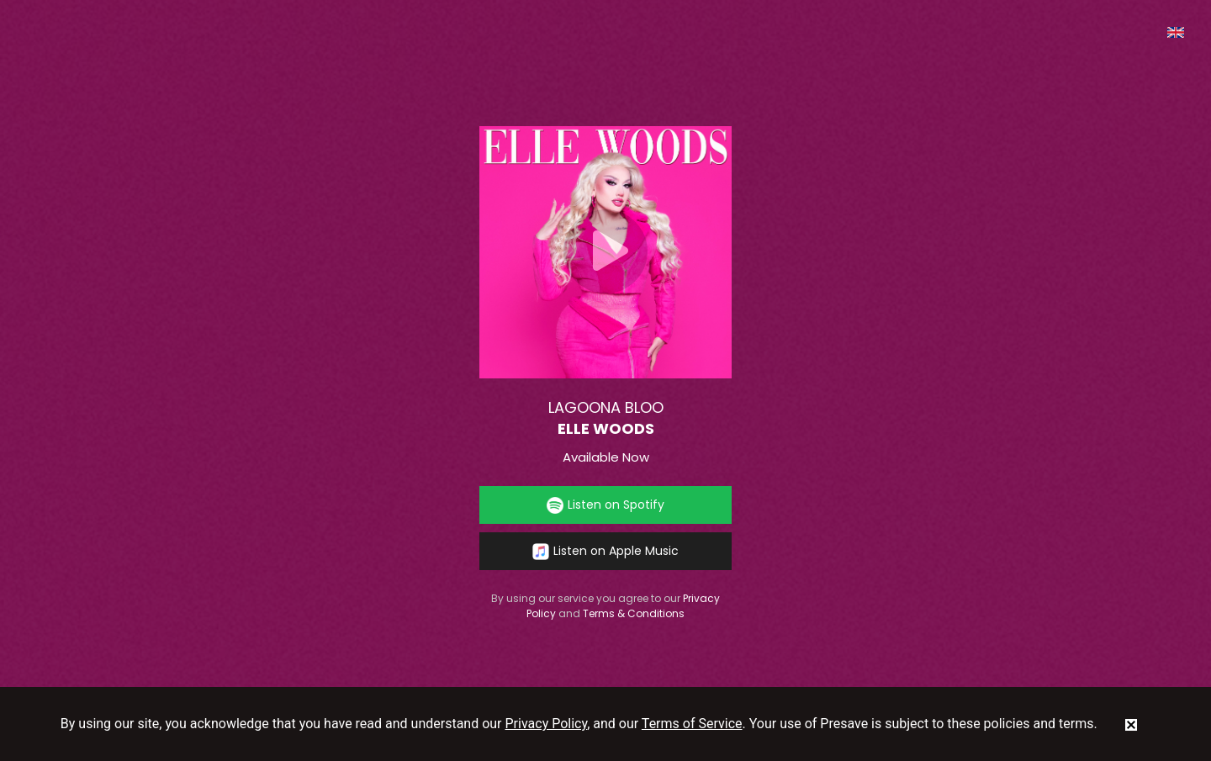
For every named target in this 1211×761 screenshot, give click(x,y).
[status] (1131, 724)
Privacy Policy (546, 724)
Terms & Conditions (634, 613)
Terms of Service (692, 724)
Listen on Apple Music (605, 551)
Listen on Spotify (605, 505)
